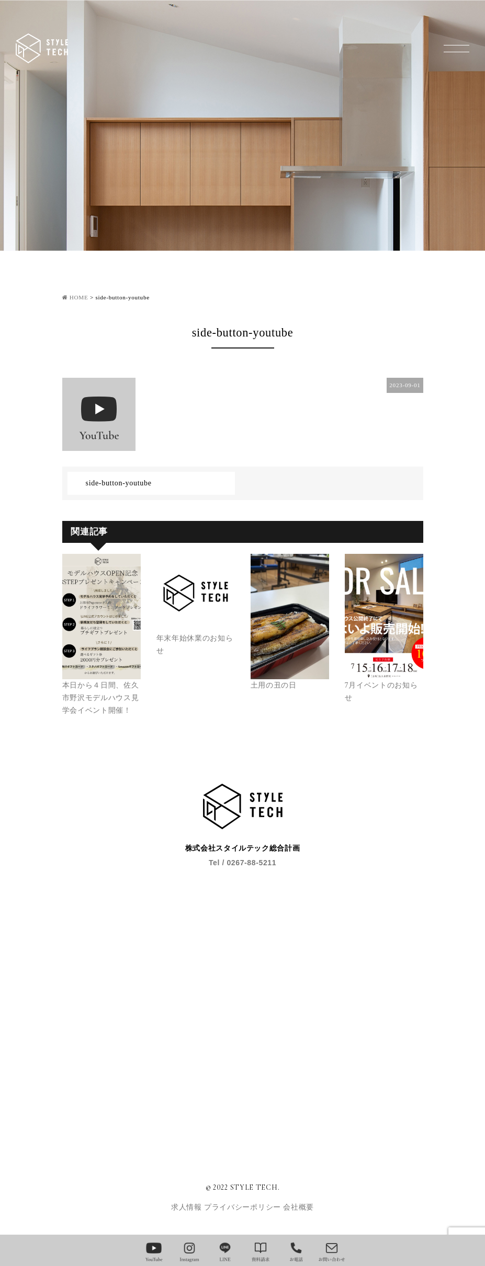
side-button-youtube (119, 483)
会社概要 (298, 1207)
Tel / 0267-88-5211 (242, 862)
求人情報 (187, 1207)
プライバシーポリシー (243, 1207)
